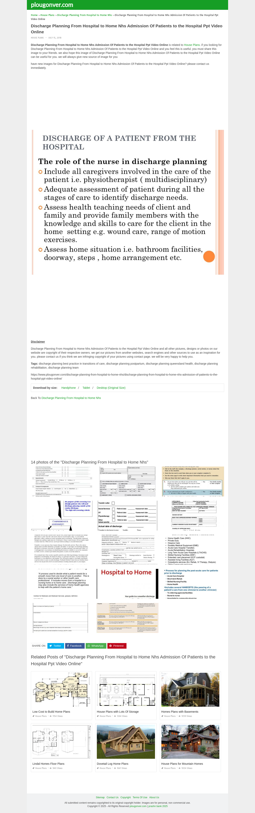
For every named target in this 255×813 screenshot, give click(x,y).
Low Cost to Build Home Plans (51, 711)
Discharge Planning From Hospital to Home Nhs (71, 398)
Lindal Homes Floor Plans (48, 763)
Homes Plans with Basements (179, 711)
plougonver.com (52, 4)
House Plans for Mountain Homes (182, 763)
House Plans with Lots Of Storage (118, 711)
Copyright (126, 797)
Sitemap (100, 797)
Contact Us (112, 797)
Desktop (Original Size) (111, 387)
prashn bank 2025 (158, 806)
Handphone (68, 387)
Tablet (86, 387)
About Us (154, 797)
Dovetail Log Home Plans (112, 763)
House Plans (37, 38)
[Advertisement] (127, 101)
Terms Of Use (140, 797)
